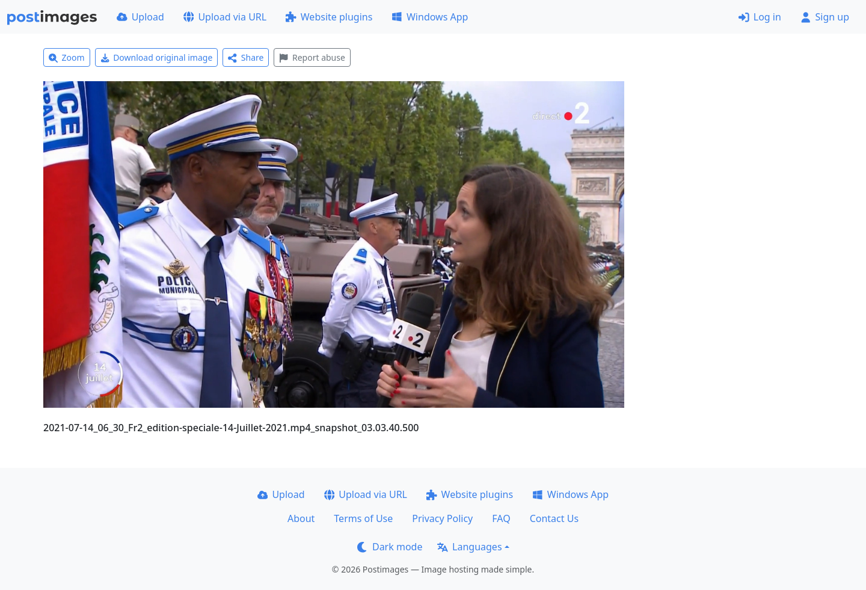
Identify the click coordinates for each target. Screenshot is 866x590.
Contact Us (554, 518)
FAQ (501, 518)
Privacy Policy (442, 518)
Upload (140, 16)
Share (245, 57)
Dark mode (389, 546)
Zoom (67, 57)
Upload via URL (224, 16)
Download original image (156, 57)
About (301, 518)
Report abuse (312, 57)
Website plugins (329, 16)
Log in (760, 16)
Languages (469, 546)
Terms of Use (363, 518)
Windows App (430, 16)
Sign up (824, 16)
